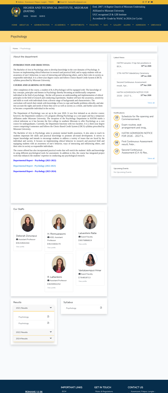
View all (151, 102)
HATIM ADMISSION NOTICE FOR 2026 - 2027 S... (134, 94)
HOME (14, 26)
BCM (64, 391)
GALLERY (117, 26)
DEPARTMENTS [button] (78, 25)
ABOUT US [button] (24, 25)
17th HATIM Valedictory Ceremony (134, 74)
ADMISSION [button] (141, 25)
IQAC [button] (107, 25)
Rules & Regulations (104, 391)
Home (15, 48)
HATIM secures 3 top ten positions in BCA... (134, 65)
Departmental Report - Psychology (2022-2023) (34, 166)
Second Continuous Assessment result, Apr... (134, 84)
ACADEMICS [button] (61, 25)
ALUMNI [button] (127, 25)
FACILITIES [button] (95, 25)
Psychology (34, 317)
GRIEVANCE (156, 26)
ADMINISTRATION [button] (42, 25)
